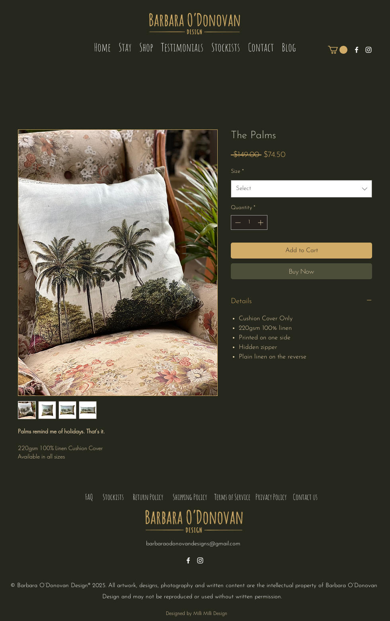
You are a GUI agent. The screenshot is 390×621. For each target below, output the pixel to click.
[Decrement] (237, 222)
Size (237, 171)
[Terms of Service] (232, 497)
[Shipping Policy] (189, 497)
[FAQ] (88, 497)
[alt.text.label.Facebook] (357, 50)
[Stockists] (113, 497)
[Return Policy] (148, 497)
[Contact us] (305, 497)
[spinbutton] (249, 222)
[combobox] (301, 189)
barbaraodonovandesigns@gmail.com (193, 544)
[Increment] (261, 222)
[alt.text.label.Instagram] (368, 50)
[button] (337, 50)
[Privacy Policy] (271, 497)
